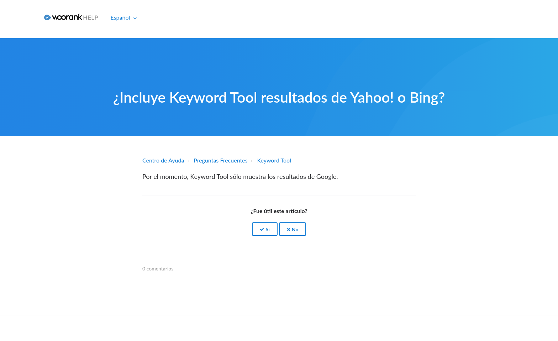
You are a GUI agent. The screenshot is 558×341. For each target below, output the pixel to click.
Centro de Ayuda (163, 160)
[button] (265, 229)
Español (121, 17)
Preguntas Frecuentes (220, 160)
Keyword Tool (274, 160)
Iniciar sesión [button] (19, 17)
